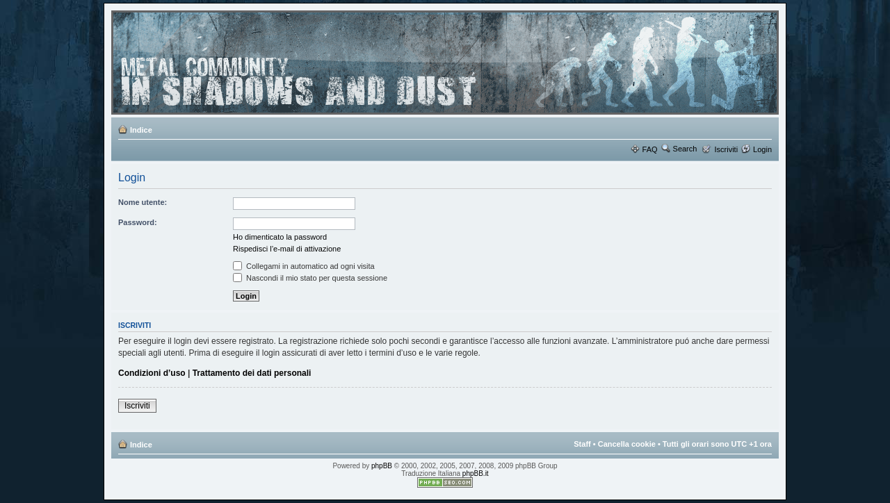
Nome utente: (142, 202)
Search (685, 149)
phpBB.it (475, 473)
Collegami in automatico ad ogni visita (304, 266)
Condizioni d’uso (152, 373)
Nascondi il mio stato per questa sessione (310, 278)
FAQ (650, 149)
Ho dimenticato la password (280, 237)
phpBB (381, 466)
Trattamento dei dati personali (252, 373)
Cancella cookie (627, 444)
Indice (141, 130)
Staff (582, 444)
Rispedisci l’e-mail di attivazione (287, 249)
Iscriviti (726, 149)
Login (762, 149)
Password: (137, 222)
